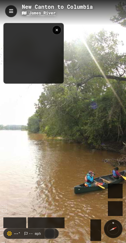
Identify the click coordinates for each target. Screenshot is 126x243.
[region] (34, 53)
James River (38, 13)
